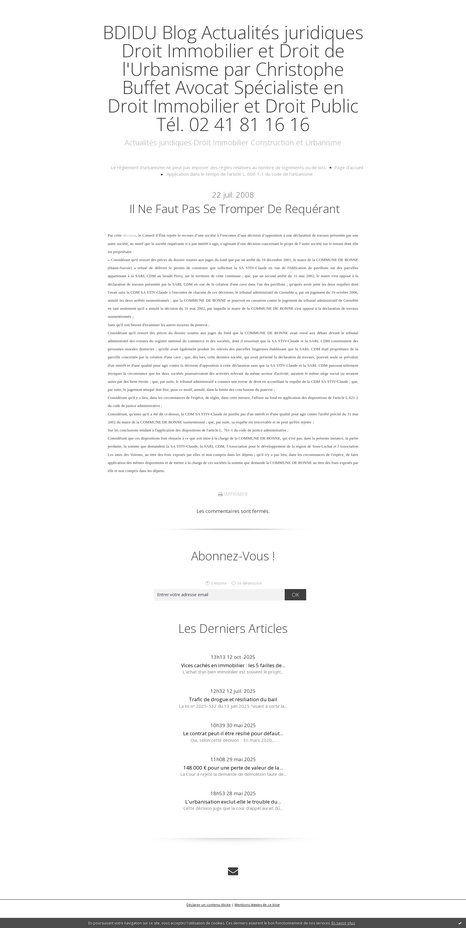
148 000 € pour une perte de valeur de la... (233, 786)
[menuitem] (221, 186)
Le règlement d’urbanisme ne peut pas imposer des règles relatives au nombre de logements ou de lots (218, 186)
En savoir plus (343, 923)
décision (129, 254)
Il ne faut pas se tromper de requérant (235, 226)
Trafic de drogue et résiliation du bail (233, 718)
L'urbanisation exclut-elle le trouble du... (233, 820)
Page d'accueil (345, 186)
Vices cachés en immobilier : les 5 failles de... (233, 683)
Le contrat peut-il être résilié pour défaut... (233, 752)
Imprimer (233, 513)
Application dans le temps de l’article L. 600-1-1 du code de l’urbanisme (239, 192)
